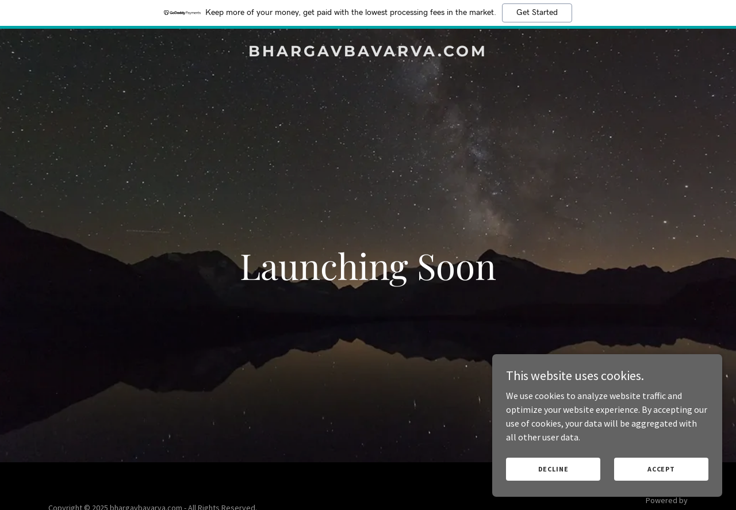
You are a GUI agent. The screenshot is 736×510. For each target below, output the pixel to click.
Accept (661, 469)
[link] (368, 53)
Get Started (537, 13)
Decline (553, 469)
